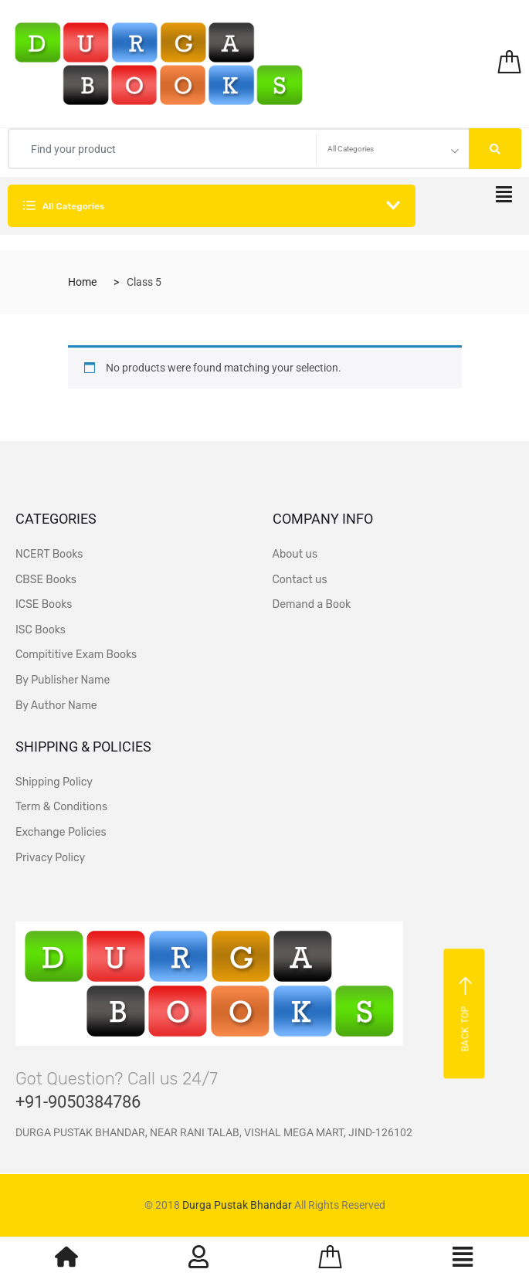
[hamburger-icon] (504, 199)
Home (82, 282)
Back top (466, 1014)
